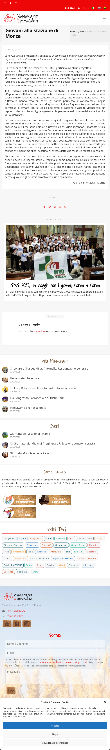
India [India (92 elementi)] (30, 551)
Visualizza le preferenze (55, 742)
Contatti (86, 8)
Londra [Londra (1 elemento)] (7, 558)
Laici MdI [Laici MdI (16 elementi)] (78, 551)
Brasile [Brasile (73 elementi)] (48, 538)
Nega (55, 734)
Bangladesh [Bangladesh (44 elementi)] (35, 538)
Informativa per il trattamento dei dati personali (63, 662)
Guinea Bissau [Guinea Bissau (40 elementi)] (78, 545)
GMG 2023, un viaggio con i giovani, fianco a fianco (55, 285)
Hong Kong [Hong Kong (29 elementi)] (94, 545)
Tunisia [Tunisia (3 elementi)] (35, 571)
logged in (39, 331)
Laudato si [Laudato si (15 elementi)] (91, 551)
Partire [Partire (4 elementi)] (29, 565)
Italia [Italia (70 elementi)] (68, 551)
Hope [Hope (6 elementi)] (6, 551)
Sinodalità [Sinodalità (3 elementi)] (73, 565)
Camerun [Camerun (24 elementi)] (60, 538)
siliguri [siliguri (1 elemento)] (62, 565)
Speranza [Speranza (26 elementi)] (8, 571)
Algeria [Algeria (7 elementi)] (22, 538)
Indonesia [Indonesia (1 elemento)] (41, 551)
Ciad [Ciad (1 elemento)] (71, 538)
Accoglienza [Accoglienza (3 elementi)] (9, 538)
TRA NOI (70, 8)
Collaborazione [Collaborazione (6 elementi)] (84, 538)
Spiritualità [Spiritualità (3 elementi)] (22, 571)
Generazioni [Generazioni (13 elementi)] (61, 545)
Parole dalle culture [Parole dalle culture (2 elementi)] (86, 558)
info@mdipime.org (15, 610)
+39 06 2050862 (14, 616)
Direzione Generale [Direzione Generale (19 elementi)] (13, 545)
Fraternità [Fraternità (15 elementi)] (46, 545)
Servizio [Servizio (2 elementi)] (50, 565)
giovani (17, 49)
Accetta (55, 725)
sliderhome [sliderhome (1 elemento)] (88, 565)
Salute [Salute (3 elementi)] (40, 565)
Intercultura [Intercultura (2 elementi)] (56, 551)
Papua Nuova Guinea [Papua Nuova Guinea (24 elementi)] (63, 558)
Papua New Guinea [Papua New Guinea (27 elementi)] (39, 558)
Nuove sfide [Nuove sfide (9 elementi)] (20, 558)
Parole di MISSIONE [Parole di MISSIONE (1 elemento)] (13, 565)
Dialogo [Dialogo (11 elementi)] (99, 538)
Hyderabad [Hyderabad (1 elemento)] (18, 551)
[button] (105, 702)
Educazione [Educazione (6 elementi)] (32, 545)
